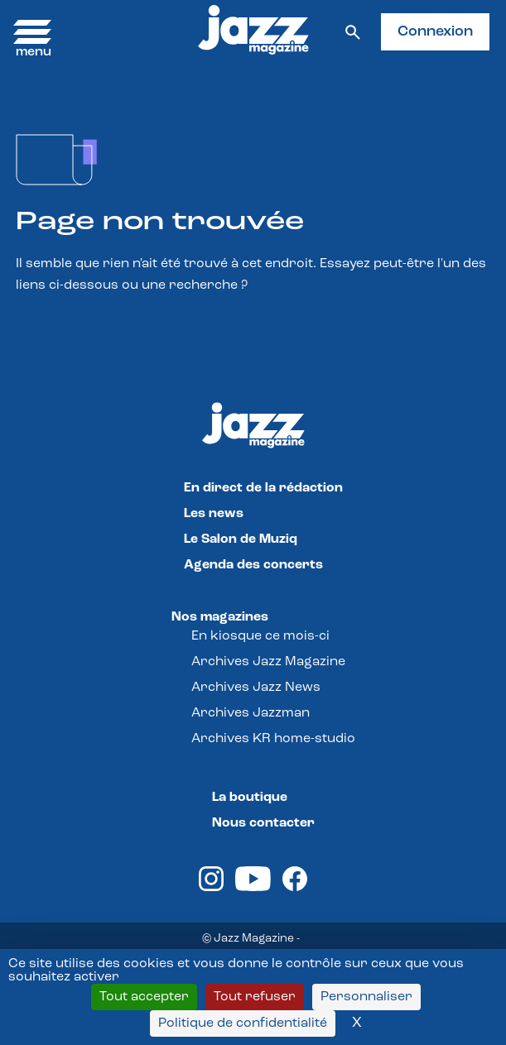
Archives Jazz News (255, 687)
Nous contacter (263, 823)
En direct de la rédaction (263, 488)
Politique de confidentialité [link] (242, 1023)
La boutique (249, 797)
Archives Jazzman (250, 713)
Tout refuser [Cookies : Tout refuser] (255, 997)
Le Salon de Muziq (240, 539)
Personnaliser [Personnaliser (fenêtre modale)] (366, 997)
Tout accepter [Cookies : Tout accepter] (144, 997)
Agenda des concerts (253, 565)
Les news (213, 513)
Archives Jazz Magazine (268, 662)
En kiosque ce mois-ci (260, 636)
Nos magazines (219, 617)
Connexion (435, 32)
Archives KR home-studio (273, 738)
